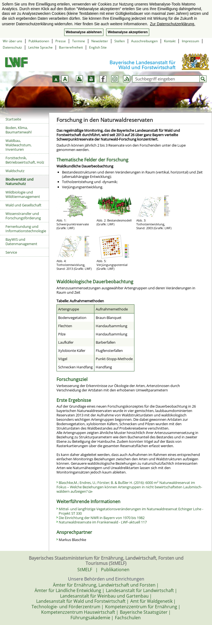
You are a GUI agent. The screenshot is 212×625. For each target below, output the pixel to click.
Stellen (119, 41)
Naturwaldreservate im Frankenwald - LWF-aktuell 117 (103, 522)
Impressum (190, 41)
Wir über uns (12, 41)
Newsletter (99, 41)
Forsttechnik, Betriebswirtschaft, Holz (24, 160)
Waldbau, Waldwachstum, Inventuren (18, 145)
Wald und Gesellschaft (23, 205)
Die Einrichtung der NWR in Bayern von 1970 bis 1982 (102, 517)
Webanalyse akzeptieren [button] (128, 32)
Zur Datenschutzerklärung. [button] (172, 24)
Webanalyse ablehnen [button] (84, 32)
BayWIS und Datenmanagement (21, 241)
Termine (78, 41)
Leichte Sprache (40, 47)
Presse (60, 41)
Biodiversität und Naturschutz (19, 181)
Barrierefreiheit (71, 47)
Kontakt (170, 41)
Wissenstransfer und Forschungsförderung (23, 215)
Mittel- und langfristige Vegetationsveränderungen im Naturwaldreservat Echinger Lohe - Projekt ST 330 (131, 511)
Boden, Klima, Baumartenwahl (18, 129)
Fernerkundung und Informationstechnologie (25, 228)
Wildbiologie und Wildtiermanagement (22, 194)
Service (11, 252)
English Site (98, 47)
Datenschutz (12, 47)
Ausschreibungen (144, 41)
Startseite (13, 119)
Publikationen (39, 41)
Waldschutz (14, 170)
